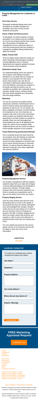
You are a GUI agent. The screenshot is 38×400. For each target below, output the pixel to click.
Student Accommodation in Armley (12, 372)
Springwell (19, 241)
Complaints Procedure (8, 369)
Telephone (8, 268)
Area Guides (5, 355)
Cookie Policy (29, 384)
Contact (4, 365)
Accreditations (6, 362)
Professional (5, 352)
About (3, 367)
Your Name (9, 261)
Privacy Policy (20, 384)
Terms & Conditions (10, 384)
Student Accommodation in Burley (12, 373)
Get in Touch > (26, 7)
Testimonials (5, 359)
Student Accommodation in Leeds (12, 378)
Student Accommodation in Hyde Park (13, 377)
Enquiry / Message (11, 303)
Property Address (11, 274)
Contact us (18, 342)
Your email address (12, 289)
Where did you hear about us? (15, 296)
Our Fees (4, 364)
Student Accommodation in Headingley (13, 375)
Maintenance (5, 360)
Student (4, 350)
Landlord (4, 354)
